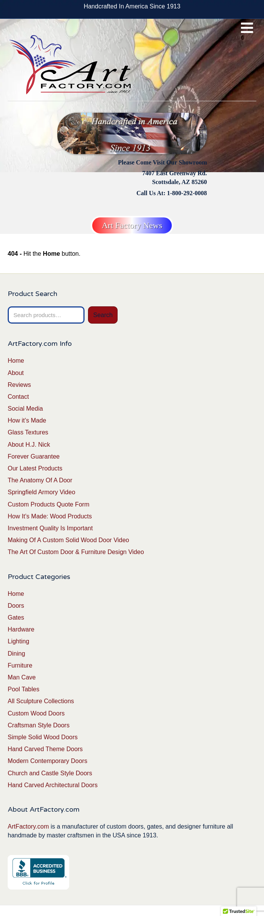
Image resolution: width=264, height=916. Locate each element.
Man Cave (22, 677)
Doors (16, 605)
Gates (16, 617)
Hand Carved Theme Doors (45, 749)
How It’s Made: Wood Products (50, 516)
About (16, 373)
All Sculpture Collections (41, 701)
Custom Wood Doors (36, 713)
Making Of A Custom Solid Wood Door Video (68, 540)
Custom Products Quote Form (49, 504)
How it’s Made (27, 420)
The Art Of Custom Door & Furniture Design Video (76, 552)
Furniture (20, 665)
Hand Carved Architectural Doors (53, 785)
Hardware (21, 629)
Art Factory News (132, 225)
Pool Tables (23, 689)
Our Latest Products (35, 468)
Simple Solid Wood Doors (43, 737)
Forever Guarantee (34, 456)
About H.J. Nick (29, 444)
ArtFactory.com (28, 826)
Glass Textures (28, 432)
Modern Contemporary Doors (47, 761)
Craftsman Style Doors (39, 725)
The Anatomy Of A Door (40, 480)
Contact (18, 396)
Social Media (25, 408)
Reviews (19, 385)
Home (16, 360)
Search (103, 315)
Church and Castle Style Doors (50, 773)
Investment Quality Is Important (50, 528)
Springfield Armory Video (41, 492)
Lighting (18, 641)
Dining (16, 653)
